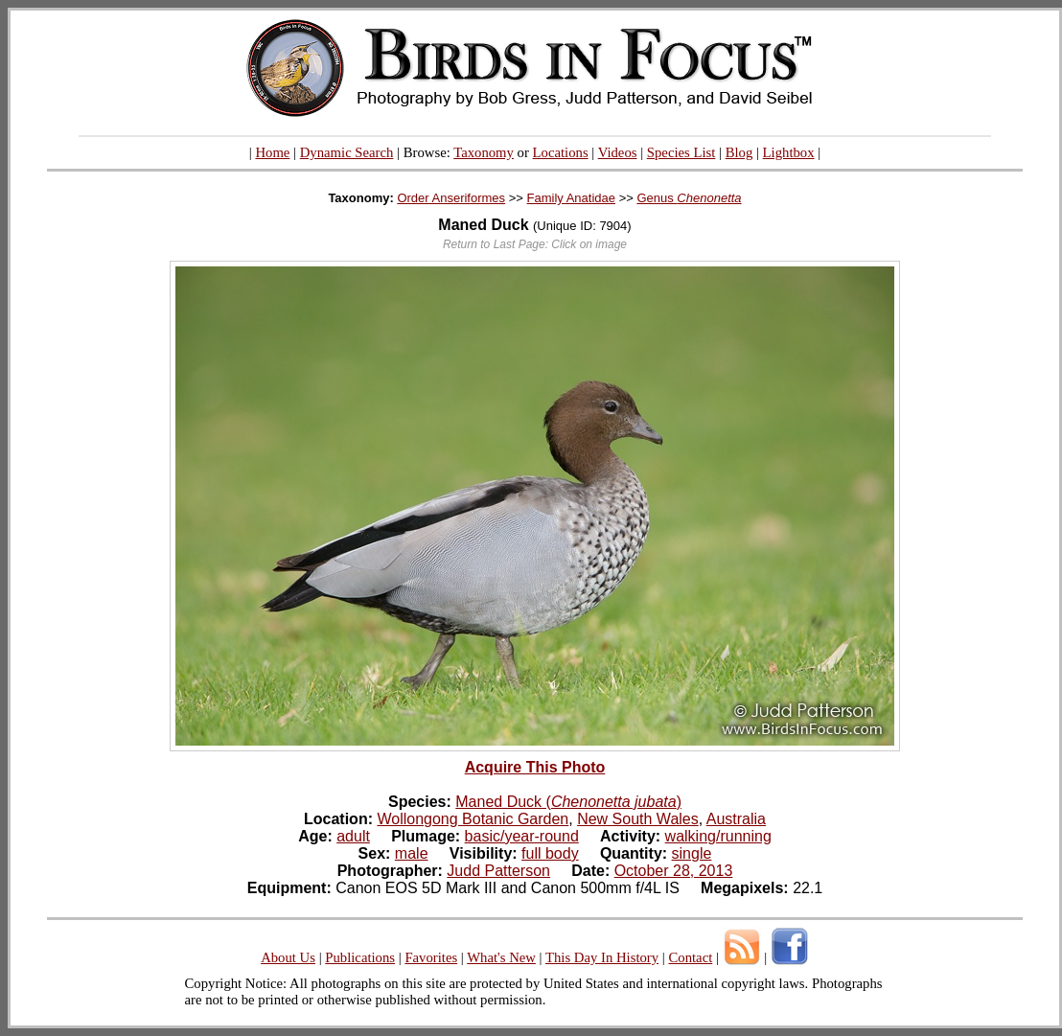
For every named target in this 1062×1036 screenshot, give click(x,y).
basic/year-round (522, 836)
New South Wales (638, 819)
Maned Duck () (568, 802)
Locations (561, 152)
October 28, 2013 (673, 871)
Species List (681, 152)
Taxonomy (483, 152)
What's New (501, 957)
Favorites (430, 957)
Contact (690, 957)
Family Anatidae (571, 198)
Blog (739, 152)
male (411, 853)
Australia (736, 819)
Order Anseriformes (451, 198)
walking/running (718, 836)
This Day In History (601, 957)
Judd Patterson (498, 871)
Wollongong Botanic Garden (472, 819)
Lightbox (789, 152)
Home (272, 152)
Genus (688, 198)
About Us (288, 957)
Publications (360, 957)
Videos (617, 152)
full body (550, 853)
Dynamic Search (347, 152)
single (692, 853)
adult (353, 836)
